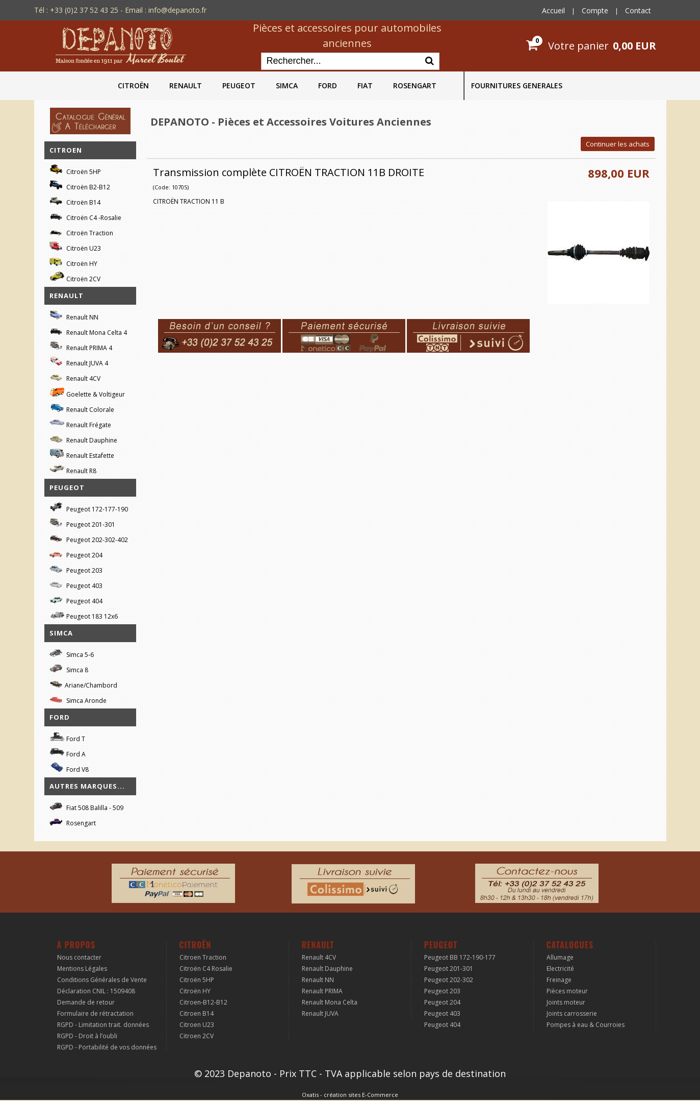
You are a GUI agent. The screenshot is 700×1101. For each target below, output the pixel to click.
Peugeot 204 (75, 553)
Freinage (559, 979)
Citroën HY (73, 262)
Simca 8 (68, 668)
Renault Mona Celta (329, 1002)
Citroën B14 (74, 201)
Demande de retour (86, 1002)
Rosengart (72, 821)
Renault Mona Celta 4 (88, 331)
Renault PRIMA (322, 991)
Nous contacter (79, 957)
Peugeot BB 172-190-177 (460, 957)
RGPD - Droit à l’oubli (87, 1036)
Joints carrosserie (572, 1013)
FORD (327, 85)
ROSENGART (414, 85)
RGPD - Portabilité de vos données (107, 1047)
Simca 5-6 (71, 653)
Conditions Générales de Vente (102, 979)
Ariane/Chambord (83, 684)
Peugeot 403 (75, 584)
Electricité (560, 968)
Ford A (67, 753)
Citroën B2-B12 (79, 185)
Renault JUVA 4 (78, 362)
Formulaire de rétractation (95, 1013)
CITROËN (133, 85)
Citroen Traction (202, 957)
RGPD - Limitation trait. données (103, 1024)
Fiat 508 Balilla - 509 (86, 806)
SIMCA (287, 85)
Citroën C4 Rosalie (205, 968)
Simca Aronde (78, 699)
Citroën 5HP (75, 170)
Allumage (560, 957)
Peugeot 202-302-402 (88, 538)
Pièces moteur (567, 991)
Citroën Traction (81, 231)
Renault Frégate (80, 423)
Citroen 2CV (196, 1036)
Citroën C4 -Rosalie (85, 216)
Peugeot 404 (75, 599)
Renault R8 (72, 469)
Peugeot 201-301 (82, 523)
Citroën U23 (75, 247)
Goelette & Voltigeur (87, 392)
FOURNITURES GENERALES (516, 85)
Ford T (67, 737)
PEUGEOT (238, 85)
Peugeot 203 (75, 569)
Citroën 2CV (74, 277)
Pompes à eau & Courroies (586, 1024)
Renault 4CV (74, 377)
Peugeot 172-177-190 (88, 507)
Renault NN (73, 316)
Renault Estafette (81, 454)
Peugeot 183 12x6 (83, 615)
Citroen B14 (196, 1013)
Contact (638, 10)
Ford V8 (69, 768)
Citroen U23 (196, 1024)
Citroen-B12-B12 (203, 1002)
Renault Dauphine (83, 439)
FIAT (365, 85)
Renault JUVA (320, 1013)
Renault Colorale (81, 408)
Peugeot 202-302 (448, 979)
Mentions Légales (82, 968)
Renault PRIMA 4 (80, 346)
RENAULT (185, 85)
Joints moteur (566, 1002)
